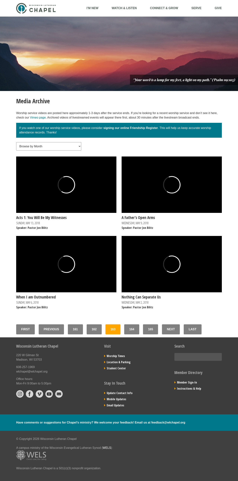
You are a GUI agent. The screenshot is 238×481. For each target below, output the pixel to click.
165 (150, 329)
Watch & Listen (124, 8)
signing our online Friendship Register (130, 128)
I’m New (92, 8)
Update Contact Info (120, 393)
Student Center (116, 368)
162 (94, 329)
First (25, 329)
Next (171, 329)
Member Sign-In (187, 382)
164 (131, 329)
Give (218, 8)
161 (75, 329)
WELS (107, 447)
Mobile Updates (116, 399)
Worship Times (116, 356)
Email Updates (115, 405)
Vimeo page (38, 117)
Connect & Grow (164, 8)
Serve (196, 8)
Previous (51, 329)
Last (193, 329)
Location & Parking (119, 362)
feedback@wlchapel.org (168, 422)
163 (112, 329)
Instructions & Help (189, 388)
